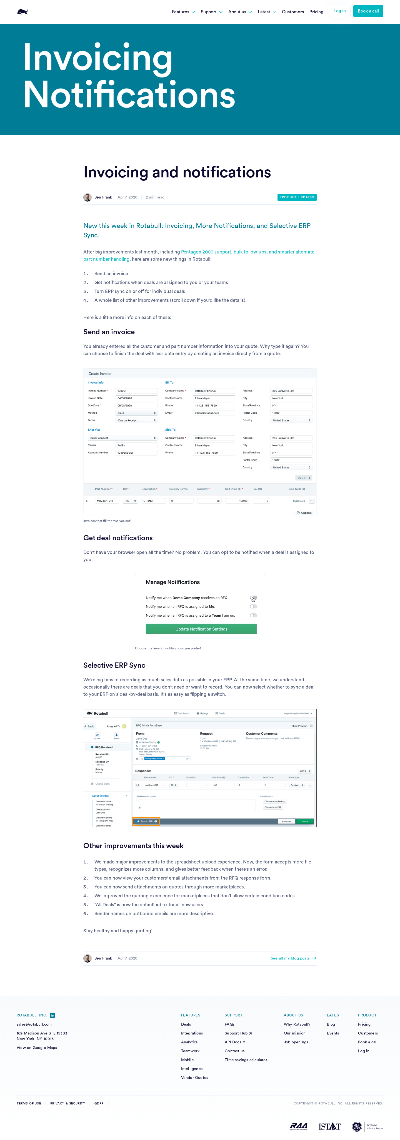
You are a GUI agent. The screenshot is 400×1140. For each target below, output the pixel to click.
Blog (331, 1024)
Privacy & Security (67, 1103)
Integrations (192, 1033)
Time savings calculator (246, 1060)
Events (333, 1033)
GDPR (99, 1103)
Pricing (364, 1024)
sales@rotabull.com (34, 1024)
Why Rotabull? (297, 1024)
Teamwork (190, 1051)
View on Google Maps (37, 1048)
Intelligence (192, 1069)
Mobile (187, 1060)
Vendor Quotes (194, 1078)
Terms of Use (29, 1103)
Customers (368, 1033)
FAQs (229, 1024)
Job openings (296, 1042)
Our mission (295, 1033)
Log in (340, 11)
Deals (186, 1024)
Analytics (189, 1042)
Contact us (234, 1051)
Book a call (368, 11)
